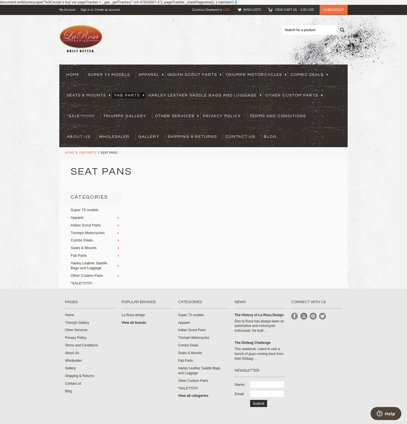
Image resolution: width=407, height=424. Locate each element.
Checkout (333, 10)
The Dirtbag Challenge (252, 343)
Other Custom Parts (293, 95)
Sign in (85, 9)
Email (239, 394)
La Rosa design (133, 315)
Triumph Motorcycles (256, 75)
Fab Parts (129, 95)
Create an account (107, 9)
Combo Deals (309, 75)
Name (239, 384)
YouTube (304, 316)
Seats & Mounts (88, 95)
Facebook (294, 316)
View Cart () (294, 9)
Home (69, 152)
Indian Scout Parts (194, 75)
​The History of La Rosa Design (259, 315)
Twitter (322, 316)
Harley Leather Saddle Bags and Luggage (204, 95)
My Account (67, 9)
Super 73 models (109, 75)
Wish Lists (252, 9)
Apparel (150, 75)
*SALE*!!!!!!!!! (81, 116)
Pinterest (313, 316)
